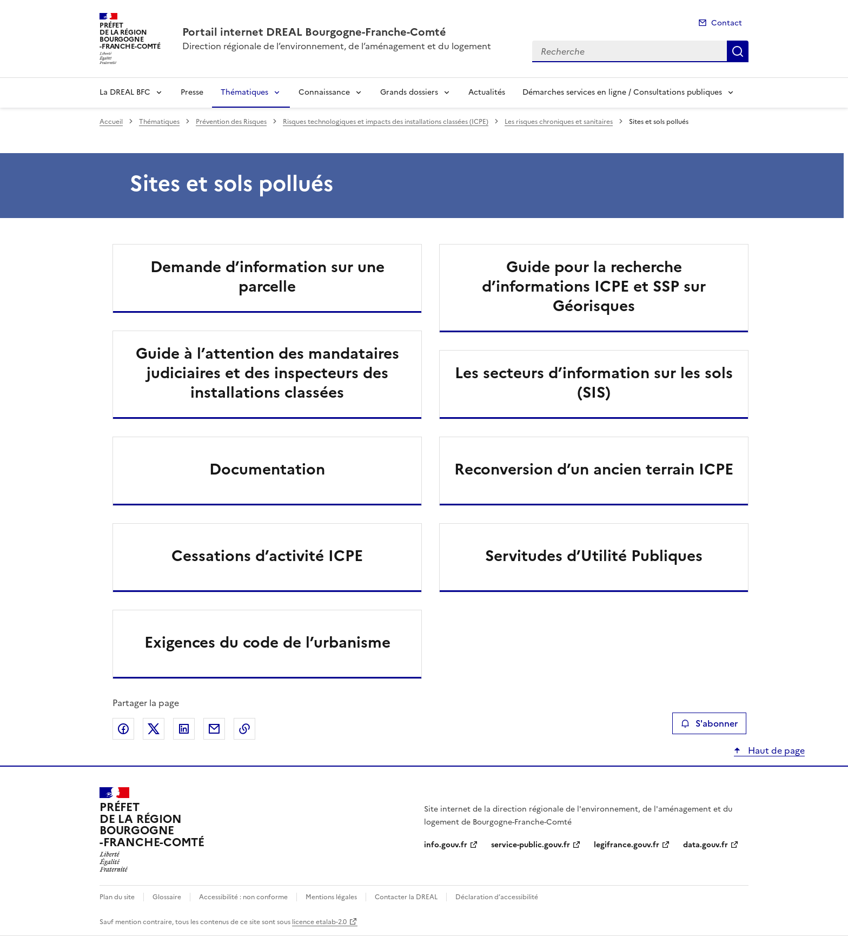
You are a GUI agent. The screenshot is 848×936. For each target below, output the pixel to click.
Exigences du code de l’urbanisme (267, 642)
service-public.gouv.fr (530, 845)
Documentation (267, 469)
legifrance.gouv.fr (626, 845)
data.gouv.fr (705, 845)
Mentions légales (331, 897)
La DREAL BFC (125, 92)
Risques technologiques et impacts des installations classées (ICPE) (385, 122)
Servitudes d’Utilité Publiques (594, 555)
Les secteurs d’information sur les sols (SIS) (594, 382)
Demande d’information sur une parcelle (267, 276)
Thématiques (244, 92)
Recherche (737, 51)
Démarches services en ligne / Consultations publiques (622, 92)
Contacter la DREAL (406, 897)
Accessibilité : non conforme (243, 897)
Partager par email (214, 729)
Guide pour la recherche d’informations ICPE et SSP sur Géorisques (594, 286)
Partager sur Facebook (123, 729)
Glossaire (167, 897)
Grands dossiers (409, 92)
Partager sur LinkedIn (184, 729)
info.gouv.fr (445, 845)
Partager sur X (153, 729)
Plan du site (117, 897)
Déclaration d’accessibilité (496, 897)
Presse (192, 92)
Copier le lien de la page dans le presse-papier (244, 729)
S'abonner (709, 723)
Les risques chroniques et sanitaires (559, 122)
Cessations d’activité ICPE (267, 555)
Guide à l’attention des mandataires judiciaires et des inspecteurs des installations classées (267, 373)
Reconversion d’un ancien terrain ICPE (593, 469)
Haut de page (775, 750)
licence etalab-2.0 (319, 922)
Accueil (111, 122)
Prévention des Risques (231, 122)
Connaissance (324, 92)
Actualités (486, 92)
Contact (726, 23)
